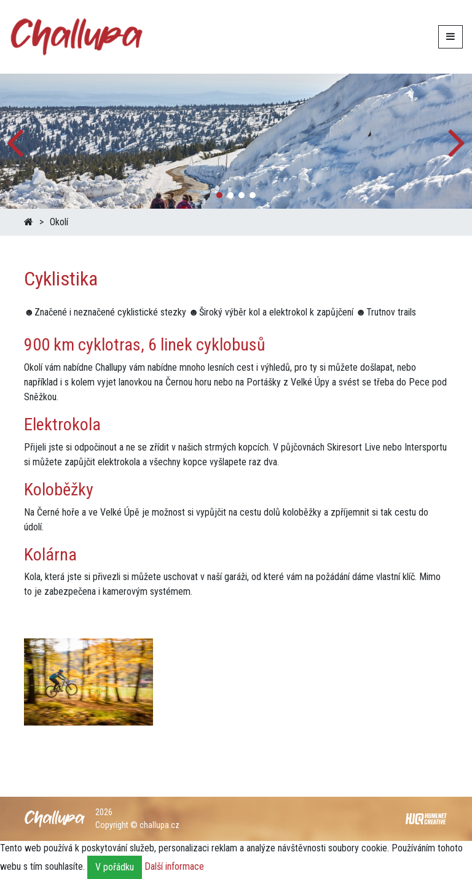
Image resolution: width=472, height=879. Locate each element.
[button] (457, 141)
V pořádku (114, 867)
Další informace (174, 866)
